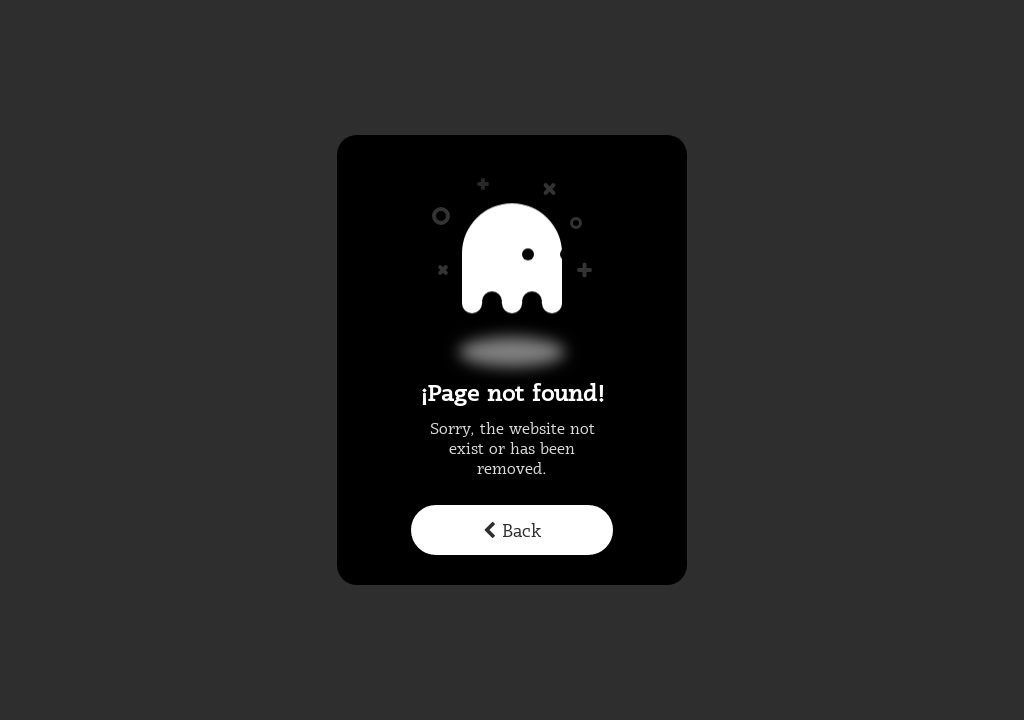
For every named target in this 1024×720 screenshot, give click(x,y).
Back (512, 532)
